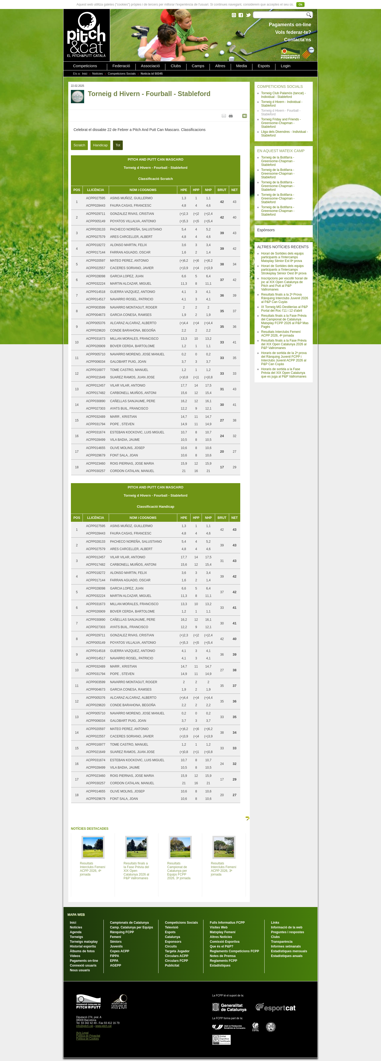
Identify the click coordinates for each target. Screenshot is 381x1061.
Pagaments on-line (84, 961)
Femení (115, 937)
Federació (121, 66)
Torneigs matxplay (84, 942)
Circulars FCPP (176, 961)
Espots (264, 66)
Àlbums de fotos (82, 951)
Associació (150, 66)
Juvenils (116, 946)
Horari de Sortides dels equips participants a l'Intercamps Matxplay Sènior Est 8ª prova (282, 257)
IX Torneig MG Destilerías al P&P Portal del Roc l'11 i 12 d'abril (284, 308)
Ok (300, 4)
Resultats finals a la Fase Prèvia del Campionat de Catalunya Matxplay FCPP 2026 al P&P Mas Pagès (285, 321)
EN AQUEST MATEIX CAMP (281, 151)
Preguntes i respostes (287, 932)
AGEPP (115, 965)
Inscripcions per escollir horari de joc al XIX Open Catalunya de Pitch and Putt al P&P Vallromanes (284, 283)
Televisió (171, 927)
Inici (84, 73)
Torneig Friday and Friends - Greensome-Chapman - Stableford (281, 123)
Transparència (281, 942)
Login (286, 66)
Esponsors (173, 942)
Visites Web (219, 927)
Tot (118, 145)
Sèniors (116, 942)
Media (241, 66)
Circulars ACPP (176, 956)
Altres (220, 66)
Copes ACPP (119, 951)
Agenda (75, 932)
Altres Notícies (221, 937)
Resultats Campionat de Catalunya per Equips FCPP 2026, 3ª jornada (178, 871)
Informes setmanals (286, 946)
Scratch (79, 145)
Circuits (171, 946)
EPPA (114, 961)
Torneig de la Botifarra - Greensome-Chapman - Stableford (277, 161)
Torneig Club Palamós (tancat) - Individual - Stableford (283, 95)
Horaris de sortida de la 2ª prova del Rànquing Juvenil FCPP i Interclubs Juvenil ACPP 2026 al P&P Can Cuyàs (284, 358)
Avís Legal (82, 1032)
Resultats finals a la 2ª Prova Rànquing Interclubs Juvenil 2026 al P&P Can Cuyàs (284, 298)
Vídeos (75, 956)
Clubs (176, 66)
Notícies (97, 73)
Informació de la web (286, 927)
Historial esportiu (83, 946)
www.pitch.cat (103, 1025)
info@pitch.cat (84, 1025)
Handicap (100, 145)
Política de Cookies (87, 1038)
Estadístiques (220, 965)
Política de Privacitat (88, 1035)
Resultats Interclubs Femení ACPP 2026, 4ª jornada (281, 333)
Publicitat (172, 965)
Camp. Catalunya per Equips (131, 927)
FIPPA (114, 956)
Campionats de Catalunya (129, 922)
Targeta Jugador (177, 951)
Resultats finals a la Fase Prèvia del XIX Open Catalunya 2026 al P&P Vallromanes (283, 344)
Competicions (85, 66)
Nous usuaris (80, 970)
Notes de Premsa (222, 956)
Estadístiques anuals (286, 956)
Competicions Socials (122, 73)
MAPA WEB (76, 915)
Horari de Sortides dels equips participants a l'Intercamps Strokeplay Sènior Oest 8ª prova (283, 269)
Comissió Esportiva (224, 942)
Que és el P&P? (221, 946)
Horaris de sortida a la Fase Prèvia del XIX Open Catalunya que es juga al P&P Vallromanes (283, 372)
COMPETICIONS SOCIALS (280, 86)
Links (275, 922)
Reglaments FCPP (223, 961)
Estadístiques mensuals (289, 951)
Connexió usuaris (83, 965)
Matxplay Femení (222, 932)
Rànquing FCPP (122, 932)
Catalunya (172, 937)
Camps (198, 66)
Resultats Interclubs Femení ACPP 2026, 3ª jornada (223, 869)
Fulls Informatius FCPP (227, 922)
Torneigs (76, 937)
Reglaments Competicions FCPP (234, 951)
